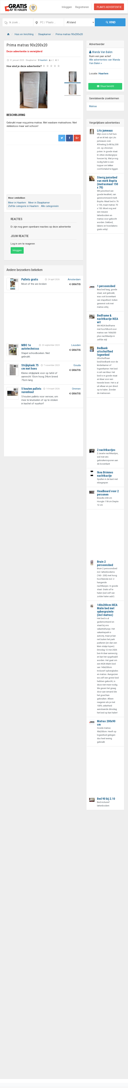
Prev (11, 90)
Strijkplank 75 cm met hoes (29, 366)
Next (56, 90)
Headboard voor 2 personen (108, 492)
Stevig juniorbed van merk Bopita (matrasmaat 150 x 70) (107, 182)
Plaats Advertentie (109, 7)
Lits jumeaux (105, 130)
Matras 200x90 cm (106, 722)
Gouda (77, 365)
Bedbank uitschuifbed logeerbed (105, 351)
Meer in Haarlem (17, 202)
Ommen (76, 388)
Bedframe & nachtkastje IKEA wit (107, 319)
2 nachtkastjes (106, 450)
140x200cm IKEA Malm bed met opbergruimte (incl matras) (107, 610)
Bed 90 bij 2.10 (106, 798)
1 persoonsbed (106, 286)
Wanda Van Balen (100, 52)
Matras (93, 106)
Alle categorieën (50, 206)
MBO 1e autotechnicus (30, 346)
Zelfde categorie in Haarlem (23, 206)
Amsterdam (74, 279)
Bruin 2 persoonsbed (105, 563)
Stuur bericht (105, 86)
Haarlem (44, 60)
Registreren (82, 7)
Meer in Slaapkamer (39, 202)
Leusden (76, 345)
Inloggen (67, 7)
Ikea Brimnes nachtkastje (105, 474)
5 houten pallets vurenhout (31, 390)
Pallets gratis (29, 279)
